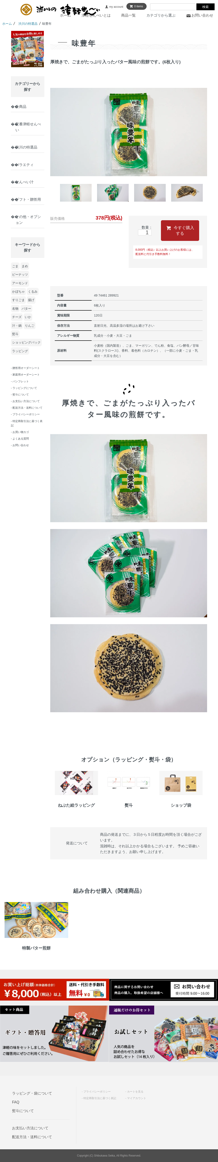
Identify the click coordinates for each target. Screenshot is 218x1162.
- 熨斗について (20, 394)
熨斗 (15, 334)
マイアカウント (136, 1098)
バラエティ (24, 165)
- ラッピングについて (24, 388)
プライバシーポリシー (97, 1091)
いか (28, 317)
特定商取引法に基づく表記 (99, 1098)
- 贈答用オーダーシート (25, 368)
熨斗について (23, 1111)
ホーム (65, 15)
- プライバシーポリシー (25, 414)
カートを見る (135, 1091)
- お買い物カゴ (20, 432)
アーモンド (20, 283)
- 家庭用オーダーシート (25, 374)
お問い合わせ (199, 15)
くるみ (33, 291)
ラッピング (20, 351)
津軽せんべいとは (96, 15)
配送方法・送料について (32, 1137)
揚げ (31, 300)
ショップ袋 (181, 805)
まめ (25, 266)
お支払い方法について (30, 1128)
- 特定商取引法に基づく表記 (27, 423)
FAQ (15, 1102)
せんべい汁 (24, 182)
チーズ (17, 317)
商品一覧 (128, 15)
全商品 (20, 107)
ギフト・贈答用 (28, 199)
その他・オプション (28, 220)
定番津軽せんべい (28, 127)
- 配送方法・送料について (27, 407)
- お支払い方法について (25, 401)
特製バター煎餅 (36, 948)
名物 (15, 308)
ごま (15, 266)
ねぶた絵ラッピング (78, 805)
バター (26, 308)
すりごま (18, 300)
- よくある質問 (20, 438)
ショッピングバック (26, 342)
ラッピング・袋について (32, 1093)
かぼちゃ (18, 291)
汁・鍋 (17, 325)
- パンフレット (20, 381)
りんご (29, 325)
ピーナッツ (20, 274)
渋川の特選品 (28, 23)
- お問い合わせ (20, 445)
